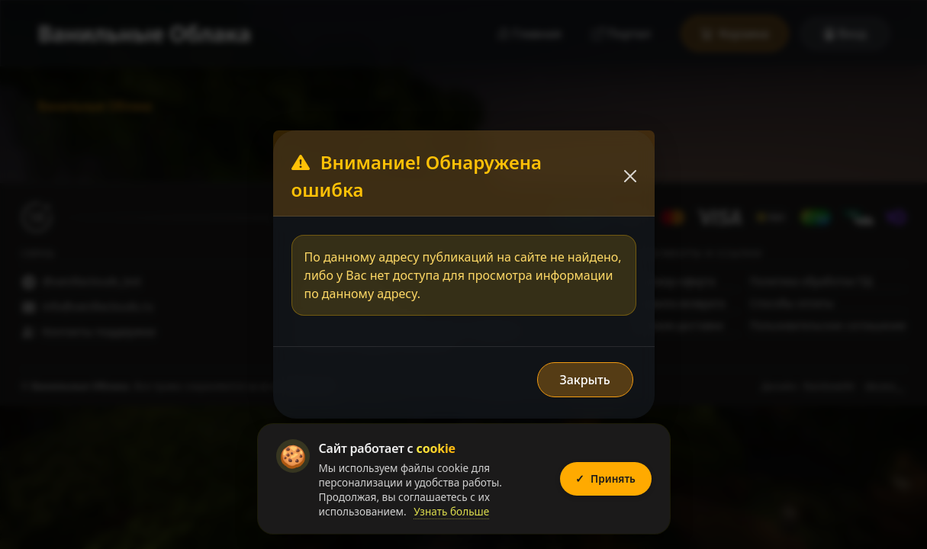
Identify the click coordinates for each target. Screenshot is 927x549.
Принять (604, 478)
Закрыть (584, 379)
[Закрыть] (630, 176)
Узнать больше (451, 511)
